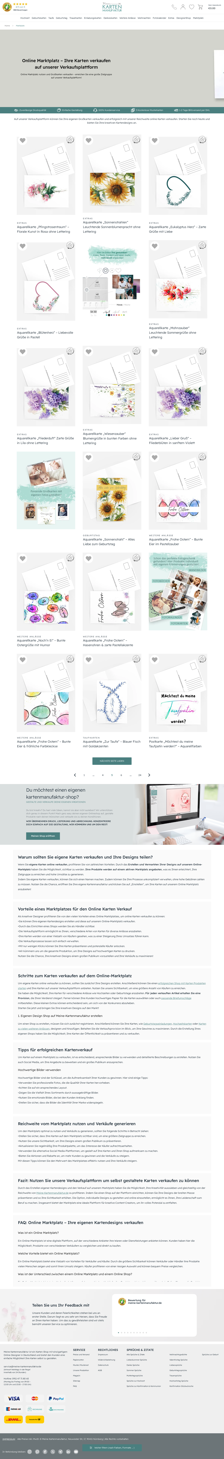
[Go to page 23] (131, 775)
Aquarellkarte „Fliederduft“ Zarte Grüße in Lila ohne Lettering (45, 440)
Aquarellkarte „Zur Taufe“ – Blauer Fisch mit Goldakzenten (112, 744)
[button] (22, 140)
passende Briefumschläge (176, 998)
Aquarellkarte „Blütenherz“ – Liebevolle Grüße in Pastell (45, 335)
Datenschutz (103, 1365)
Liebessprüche (176, 1365)
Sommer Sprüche (134, 1370)
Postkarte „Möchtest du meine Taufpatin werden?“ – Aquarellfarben (175, 744)
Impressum (103, 1354)
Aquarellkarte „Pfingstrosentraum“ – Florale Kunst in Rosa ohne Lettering (43, 229)
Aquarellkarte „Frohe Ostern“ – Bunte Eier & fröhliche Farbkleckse (44, 744)
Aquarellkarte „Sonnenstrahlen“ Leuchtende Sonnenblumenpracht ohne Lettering (111, 226)
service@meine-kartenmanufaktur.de (22, 1366)
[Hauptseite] (112, 7)
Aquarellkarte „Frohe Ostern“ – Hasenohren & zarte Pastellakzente (108, 642)
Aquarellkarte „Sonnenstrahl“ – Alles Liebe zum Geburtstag (109, 541)
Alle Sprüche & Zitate (136, 1354)
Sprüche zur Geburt (210, 1354)
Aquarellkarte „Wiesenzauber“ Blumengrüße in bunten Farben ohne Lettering (110, 438)
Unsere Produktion (81, 1370)
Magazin (76, 1375)
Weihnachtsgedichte (178, 1354)
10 (146, 1332)
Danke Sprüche (133, 1365)
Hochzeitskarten (182, 1023)
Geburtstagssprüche (178, 1370)
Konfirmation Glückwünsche (181, 1386)
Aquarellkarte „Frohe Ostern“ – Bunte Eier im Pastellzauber (176, 541)
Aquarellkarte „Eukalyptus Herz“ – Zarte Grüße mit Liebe (177, 229)
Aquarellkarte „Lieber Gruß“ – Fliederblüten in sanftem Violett (172, 440)
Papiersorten (78, 1360)
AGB (100, 1370)
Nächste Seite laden (112, 761)
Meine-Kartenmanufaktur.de (52, 1192)
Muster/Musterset (81, 1365)
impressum (8, 1439)
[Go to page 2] (93, 775)
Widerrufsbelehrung (106, 1360)
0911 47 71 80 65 (20, 1378)
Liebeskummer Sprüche (137, 1360)
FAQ (75, 1386)
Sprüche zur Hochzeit (136, 1381)
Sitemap (76, 1381)
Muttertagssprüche (135, 1375)
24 (139, 775)
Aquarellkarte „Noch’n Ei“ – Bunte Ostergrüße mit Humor (41, 642)
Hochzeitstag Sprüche (179, 1381)
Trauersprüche (176, 1375)
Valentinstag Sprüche (178, 1360)
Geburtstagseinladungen (157, 1023)
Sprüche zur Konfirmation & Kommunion (144, 1386)
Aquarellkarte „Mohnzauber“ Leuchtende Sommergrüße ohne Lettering (172, 332)
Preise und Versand (81, 1354)
